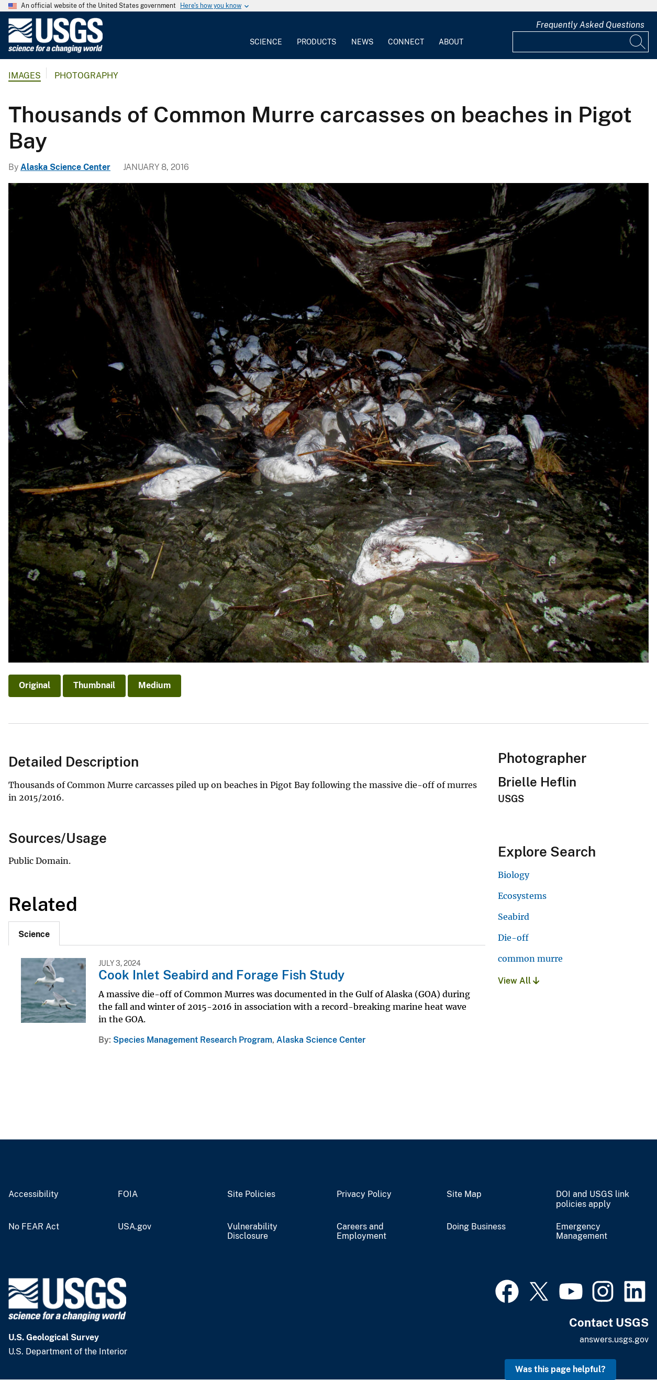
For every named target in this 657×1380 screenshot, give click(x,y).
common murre (530, 958)
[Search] (638, 41)
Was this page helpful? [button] (560, 1369)
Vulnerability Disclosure (252, 1231)
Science (266, 42)
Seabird (513, 916)
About (451, 42)
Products (316, 42)
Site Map (464, 1194)
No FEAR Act (33, 1226)
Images (24, 76)
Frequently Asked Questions (590, 25)
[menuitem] (265, 35)
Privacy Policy (364, 1194)
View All (518, 981)
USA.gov (134, 1226)
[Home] (55, 50)
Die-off (513, 937)
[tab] (34, 933)
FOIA (128, 1194)
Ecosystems (522, 896)
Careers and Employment (361, 1231)
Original (34, 685)
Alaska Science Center (65, 167)
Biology (513, 875)
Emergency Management (581, 1231)
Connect (406, 42)
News (362, 42)
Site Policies (251, 1194)
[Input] (581, 41)
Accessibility (33, 1194)
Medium (154, 685)
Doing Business (476, 1226)
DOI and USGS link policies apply (592, 1199)
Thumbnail (94, 685)
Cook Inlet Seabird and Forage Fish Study (221, 974)
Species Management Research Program (192, 1040)
